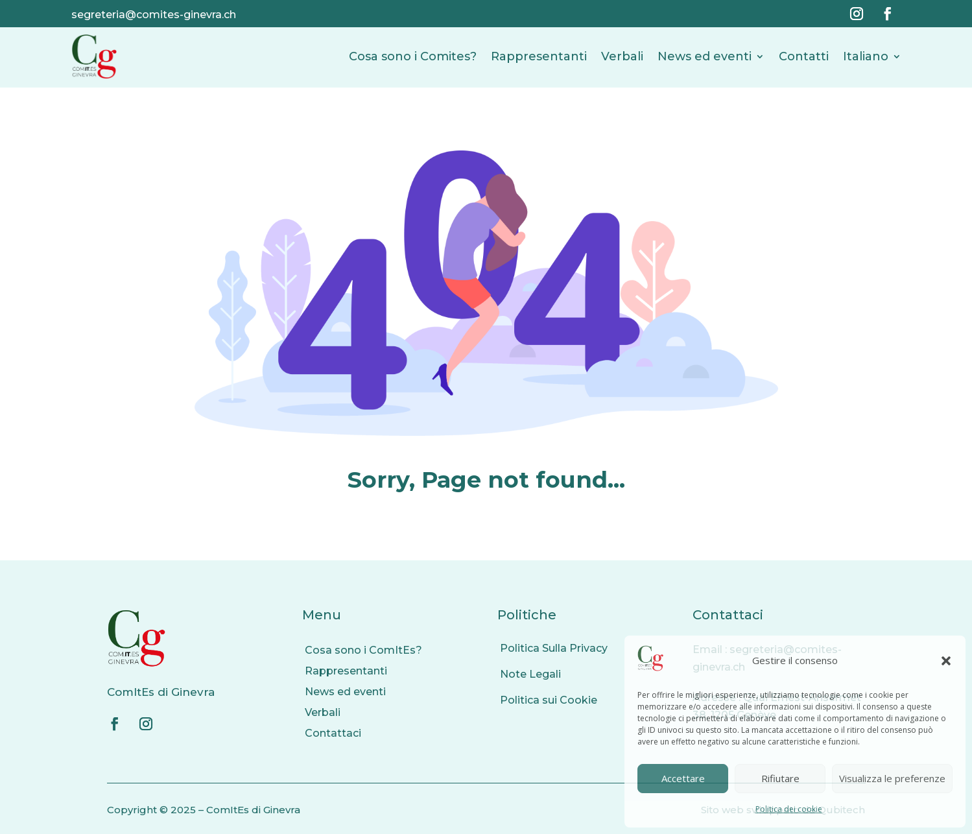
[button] (946, 660)
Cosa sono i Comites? (413, 56)
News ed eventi (705, 56)
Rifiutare (780, 778)
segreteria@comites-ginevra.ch (153, 14)
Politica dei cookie (788, 809)
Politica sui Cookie (548, 700)
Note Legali (530, 674)
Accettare (683, 778)
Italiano (865, 56)
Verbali (622, 56)
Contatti (804, 56)
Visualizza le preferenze (892, 778)
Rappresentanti (539, 56)
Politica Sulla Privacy (554, 648)
